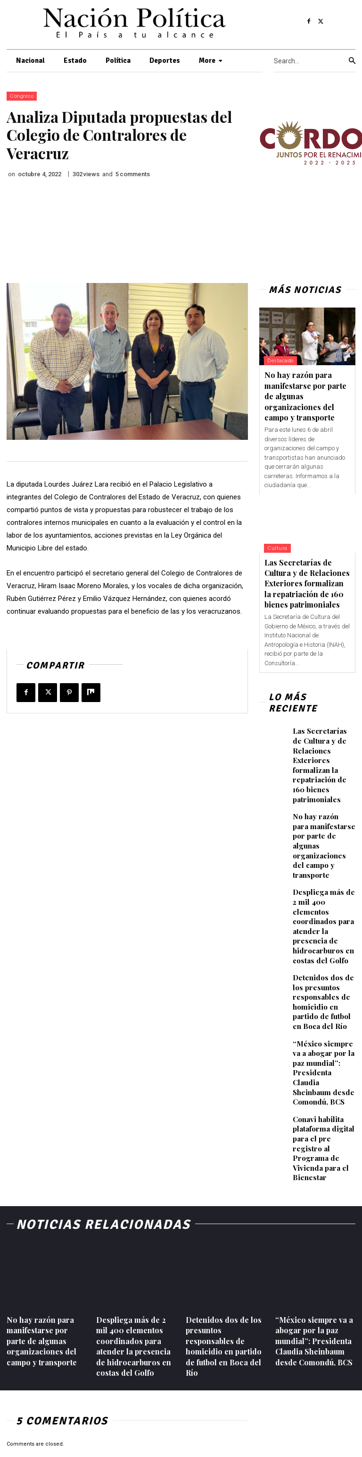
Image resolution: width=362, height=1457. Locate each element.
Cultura (277, 548)
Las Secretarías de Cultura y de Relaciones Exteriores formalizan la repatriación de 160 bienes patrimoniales (307, 583)
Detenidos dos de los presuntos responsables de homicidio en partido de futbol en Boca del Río (324, 961)
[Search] (352, 61)
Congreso (22, 96)
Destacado (280, 361)
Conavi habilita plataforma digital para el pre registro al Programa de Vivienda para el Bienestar (324, 1087)
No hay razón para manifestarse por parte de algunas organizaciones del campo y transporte (324, 831)
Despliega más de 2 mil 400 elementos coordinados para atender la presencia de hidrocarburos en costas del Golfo (323, 894)
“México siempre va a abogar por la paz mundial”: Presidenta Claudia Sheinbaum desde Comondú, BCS (324, 1025)
